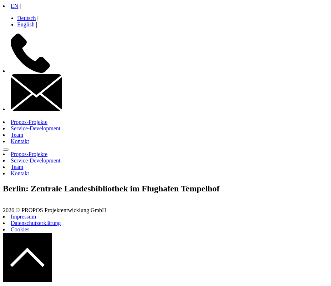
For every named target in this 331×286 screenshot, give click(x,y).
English (26, 24)
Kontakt (20, 141)
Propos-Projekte (29, 122)
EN (14, 6)
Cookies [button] (20, 229)
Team (17, 135)
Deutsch (26, 18)
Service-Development (36, 128)
